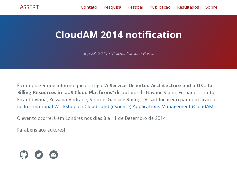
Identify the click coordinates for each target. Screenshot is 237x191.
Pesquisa (112, 7)
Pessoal (135, 7)
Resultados (188, 7)
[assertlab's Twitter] (39, 157)
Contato (89, 7)
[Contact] (53, 157)
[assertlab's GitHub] (24, 157)
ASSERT (29, 7)
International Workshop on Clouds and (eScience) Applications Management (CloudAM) (119, 106)
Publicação (160, 7)
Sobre (211, 7)
